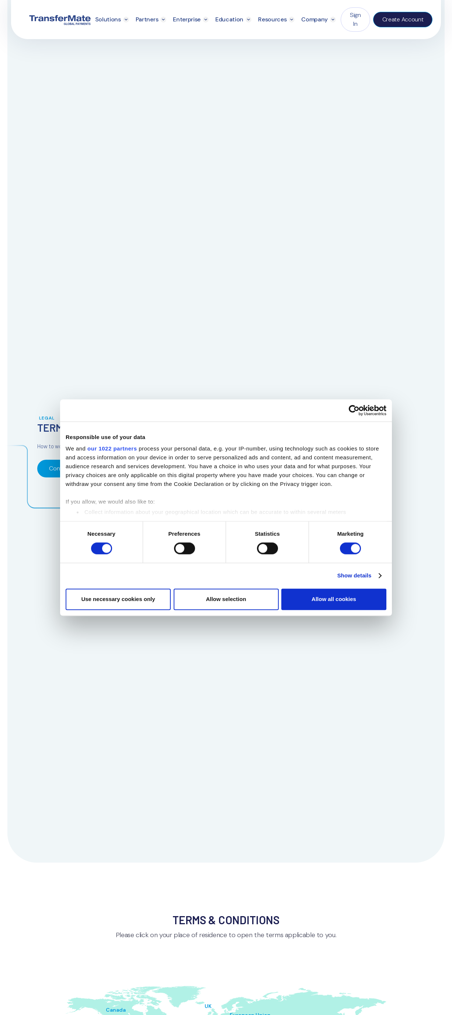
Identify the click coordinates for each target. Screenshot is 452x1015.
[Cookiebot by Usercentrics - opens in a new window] (354, 410)
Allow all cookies (334, 599)
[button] (112, 19)
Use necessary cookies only (118, 599)
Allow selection (226, 599)
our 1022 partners (112, 448)
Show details (354, 576)
